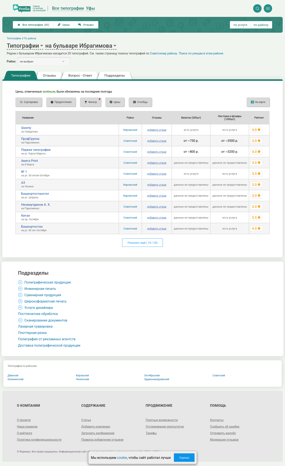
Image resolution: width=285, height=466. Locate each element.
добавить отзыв (156, 129)
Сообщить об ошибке (224, 426)
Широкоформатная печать (45, 301)
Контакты (217, 420)
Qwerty (26, 128)
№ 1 (24, 172)
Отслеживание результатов (165, 426)
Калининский (16, 379)
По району (30, 38)
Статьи (86, 420)
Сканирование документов (45, 320)
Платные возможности (162, 420)
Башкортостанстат (35, 194)
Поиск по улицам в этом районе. (201, 53)
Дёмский (13, 375)
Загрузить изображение (97, 433)
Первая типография (36, 150)
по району (261, 25)
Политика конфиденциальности (39, 439)
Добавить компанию (95, 426)
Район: (11, 61)
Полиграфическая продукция (47, 282)
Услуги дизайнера (38, 308)
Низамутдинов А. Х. (35, 205)
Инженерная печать (40, 289)
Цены (64, 24)
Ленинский (82, 379)
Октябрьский (152, 375)
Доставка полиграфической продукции (49, 345)
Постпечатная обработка (38, 314)
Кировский (130, 129)
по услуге (240, 25)
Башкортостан (32, 226)
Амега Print (29, 161)
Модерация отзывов (224, 439)
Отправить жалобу (223, 433)
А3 (23, 183)
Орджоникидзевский (156, 379)
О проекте (24, 420)
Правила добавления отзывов (102, 439)
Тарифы (151, 433)
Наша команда (27, 426)
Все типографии (33, 24)
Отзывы (86, 24)
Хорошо (184, 457)
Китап (25, 215)
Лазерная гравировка (35, 326)
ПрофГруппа (30, 139)
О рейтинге (24, 433)
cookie (122, 458)
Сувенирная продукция (42, 295)
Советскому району (163, 53)
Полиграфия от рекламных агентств (47, 339)
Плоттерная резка (32, 333)
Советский (130, 140)
